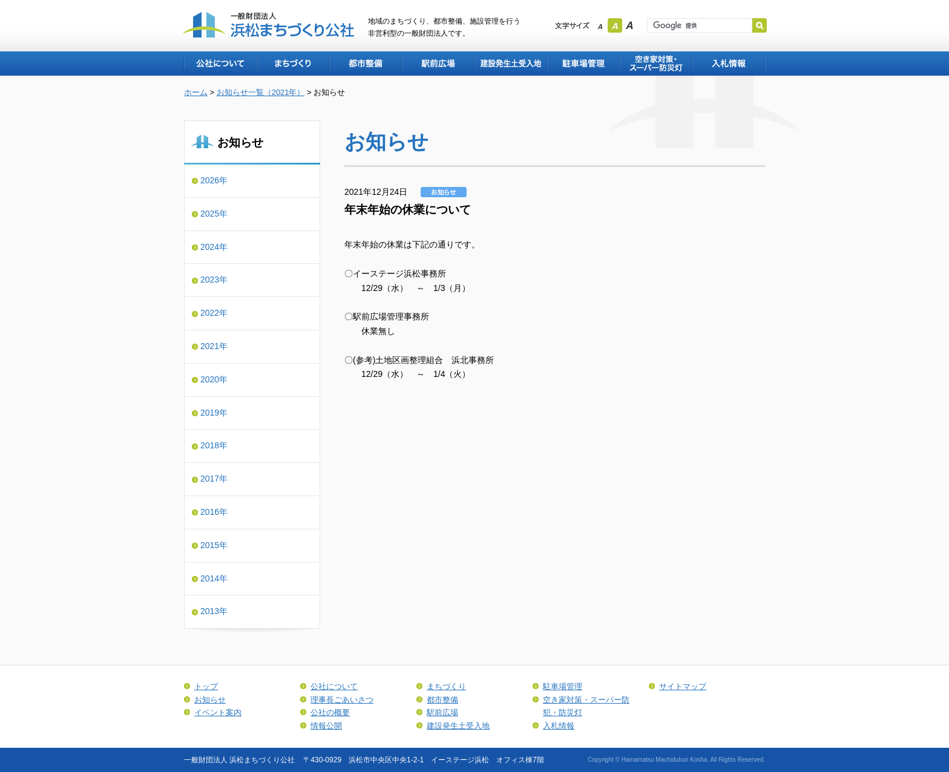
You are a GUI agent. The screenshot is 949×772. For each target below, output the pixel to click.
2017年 (214, 478)
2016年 (214, 512)
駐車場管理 (583, 63)
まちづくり (292, 63)
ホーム (196, 92)
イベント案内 (217, 712)
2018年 (214, 445)
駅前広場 (437, 63)
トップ (206, 686)
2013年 (214, 611)
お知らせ (210, 699)
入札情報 (729, 63)
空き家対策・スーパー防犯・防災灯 (655, 63)
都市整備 (365, 63)
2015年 (214, 545)
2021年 (214, 346)
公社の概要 (330, 712)
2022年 (214, 313)
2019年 (214, 412)
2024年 (214, 247)
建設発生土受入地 (510, 63)
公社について (219, 63)
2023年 (214, 279)
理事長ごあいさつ (341, 699)
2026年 (214, 180)
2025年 (214, 213)
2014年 (214, 578)
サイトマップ (682, 686)
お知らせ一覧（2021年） (261, 92)
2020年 (214, 379)
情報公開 (326, 725)
